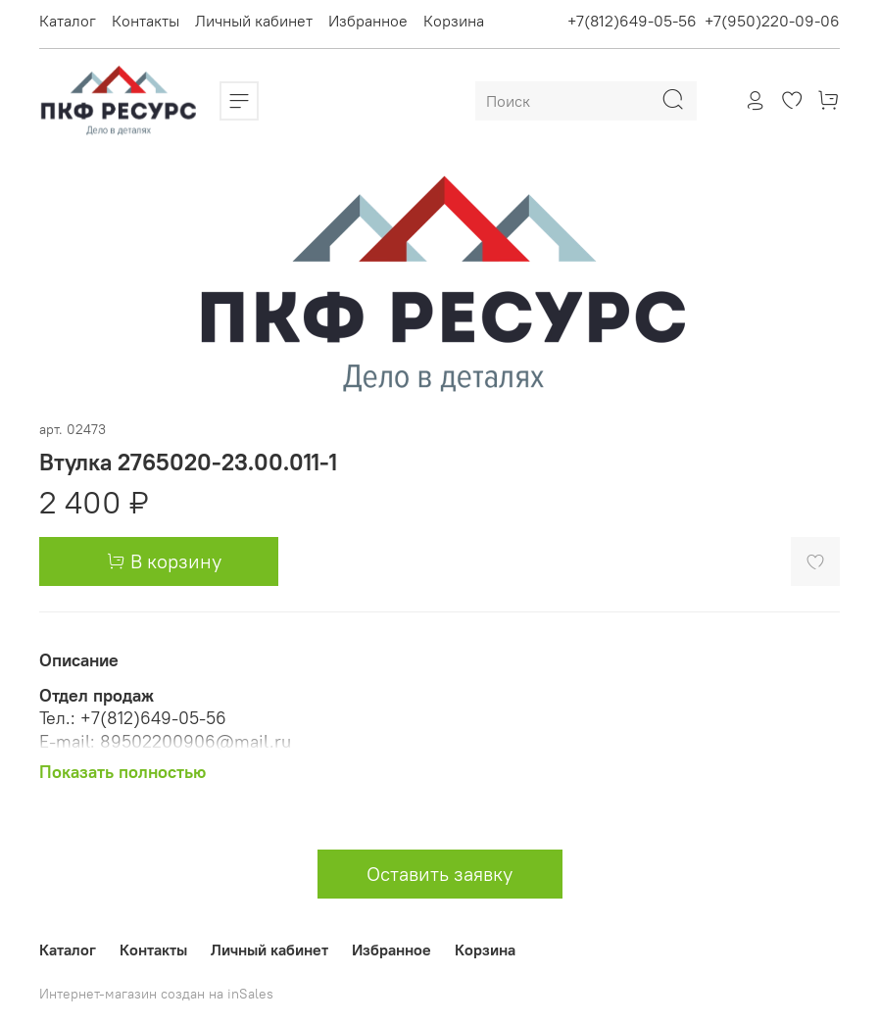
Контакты (145, 20)
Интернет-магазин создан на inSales (156, 993)
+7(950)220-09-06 (772, 20)
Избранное (368, 20)
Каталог (67, 20)
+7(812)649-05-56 (632, 20)
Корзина (453, 20)
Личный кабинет (254, 20)
